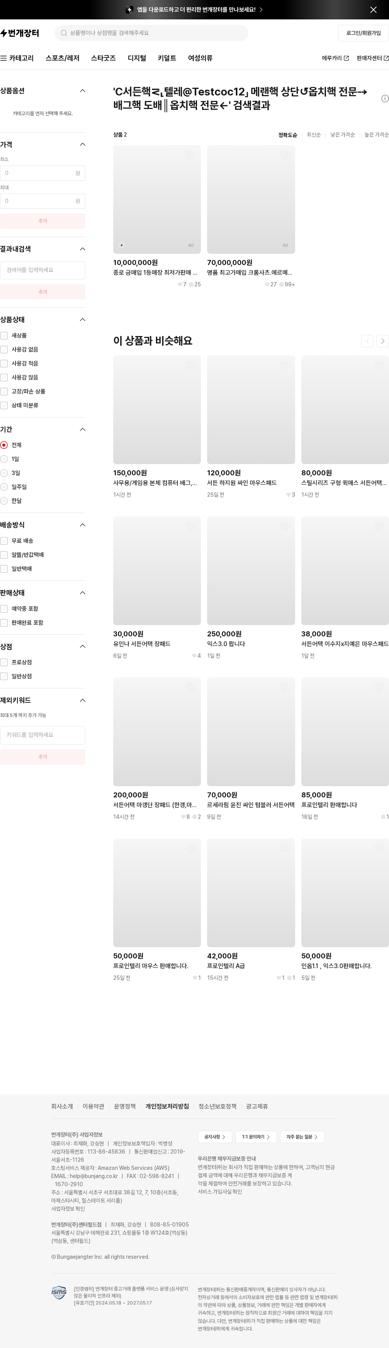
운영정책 (125, 1106)
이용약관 (93, 1106)
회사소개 (62, 1106)
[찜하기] (191, 155)
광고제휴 (257, 1106)
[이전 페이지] (367, 341)
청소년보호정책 (218, 1106)
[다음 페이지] (383, 341)
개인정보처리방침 (167, 1106)
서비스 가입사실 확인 (220, 1192)
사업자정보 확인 (68, 1209)
